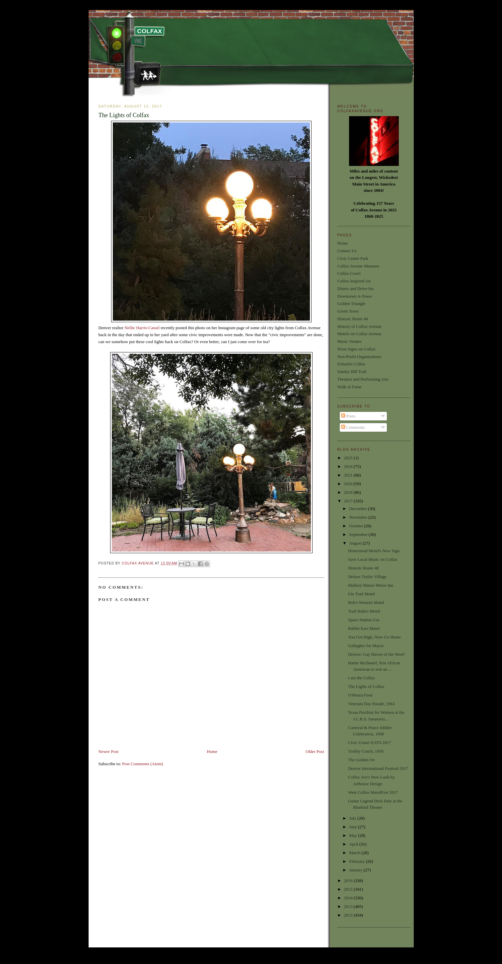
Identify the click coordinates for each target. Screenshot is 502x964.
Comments (353, 427)
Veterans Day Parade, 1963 (371, 703)
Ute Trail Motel (361, 593)
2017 (349, 500)
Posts (348, 415)
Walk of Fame (349, 386)
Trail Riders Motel (364, 611)
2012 (349, 915)
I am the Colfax (361, 677)
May (353, 835)
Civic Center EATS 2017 (369, 742)
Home (212, 751)
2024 (349, 466)
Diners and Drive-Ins (355, 288)
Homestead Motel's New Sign (373, 550)
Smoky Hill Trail (352, 371)
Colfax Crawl (349, 273)
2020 (349, 483)
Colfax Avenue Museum (358, 265)
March (355, 852)
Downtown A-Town (354, 296)
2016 (349, 880)
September (359, 534)
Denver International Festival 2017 (378, 768)
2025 (349, 457)
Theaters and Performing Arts (363, 379)
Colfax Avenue (138, 563)
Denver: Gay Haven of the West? (376, 654)
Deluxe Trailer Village (367, 576)
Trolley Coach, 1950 (366, 751)
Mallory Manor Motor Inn (370, 585)
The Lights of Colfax (366, 686)
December (358, 508)
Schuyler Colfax (351, 363)
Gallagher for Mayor (366, 645)
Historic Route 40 (352, 318)
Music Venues (349, 341)
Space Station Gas (364, 619)
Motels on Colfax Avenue (359, 333)
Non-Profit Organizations (359, 356)
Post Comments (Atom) (142, 763)
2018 (349, 492)
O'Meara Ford (360, 695)
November (358, 517)
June (353, 826)
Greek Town (348, 311)
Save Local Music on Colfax (372, 559)
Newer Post (108, 751)
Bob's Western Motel (366, 602)
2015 (349, 889)
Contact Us (347, 250)
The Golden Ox (361, 759)
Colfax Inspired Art (354, 280)
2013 (349, 906)
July (353, 818)
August (356, 543)
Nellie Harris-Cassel (142, 327)
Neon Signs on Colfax (356, 348)
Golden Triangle (351, 303)
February (357, 861)
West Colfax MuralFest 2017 (373, 792)
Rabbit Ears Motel (364, 628)
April (354, 844)
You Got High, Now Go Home (374, 636)
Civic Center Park (352, 258)
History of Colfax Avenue (359, 326)
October (356, 525)
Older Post (315, 751)
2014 (349, 897)
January (356, 869)
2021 (349, 475)
